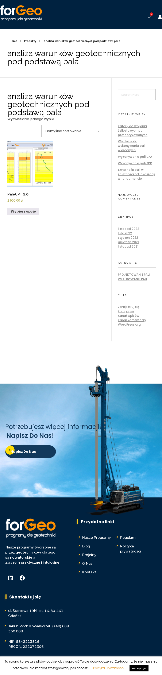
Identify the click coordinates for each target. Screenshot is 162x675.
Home (13, 41)
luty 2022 (125, 233)
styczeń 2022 (128, 238)
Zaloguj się (126, 311)
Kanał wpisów (128, 316)
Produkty (30, 41)
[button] (148, 17)
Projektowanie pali (134, 274)
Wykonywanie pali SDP (135, 163)
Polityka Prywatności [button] (108, 668)
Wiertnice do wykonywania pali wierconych (131, 145)
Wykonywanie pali (132, 279)
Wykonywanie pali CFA (135, 157)
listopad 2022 (128, 229)
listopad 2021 (128, 246)
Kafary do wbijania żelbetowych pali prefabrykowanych (132, 130)
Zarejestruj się (128, 307)
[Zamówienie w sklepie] (72, 131)
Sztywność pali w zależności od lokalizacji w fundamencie (136, 174)
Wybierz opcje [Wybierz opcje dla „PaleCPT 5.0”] (23, 211)
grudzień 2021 (128, 242)
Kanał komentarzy (132, 320)
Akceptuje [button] (139, 668)
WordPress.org (129, 324)
